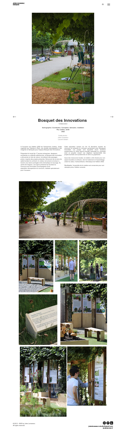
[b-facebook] (108, 423)
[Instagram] (104, 423)
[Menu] (109, 4)
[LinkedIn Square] (111, 423)
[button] (104, 4)
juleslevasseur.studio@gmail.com (100, 426)
